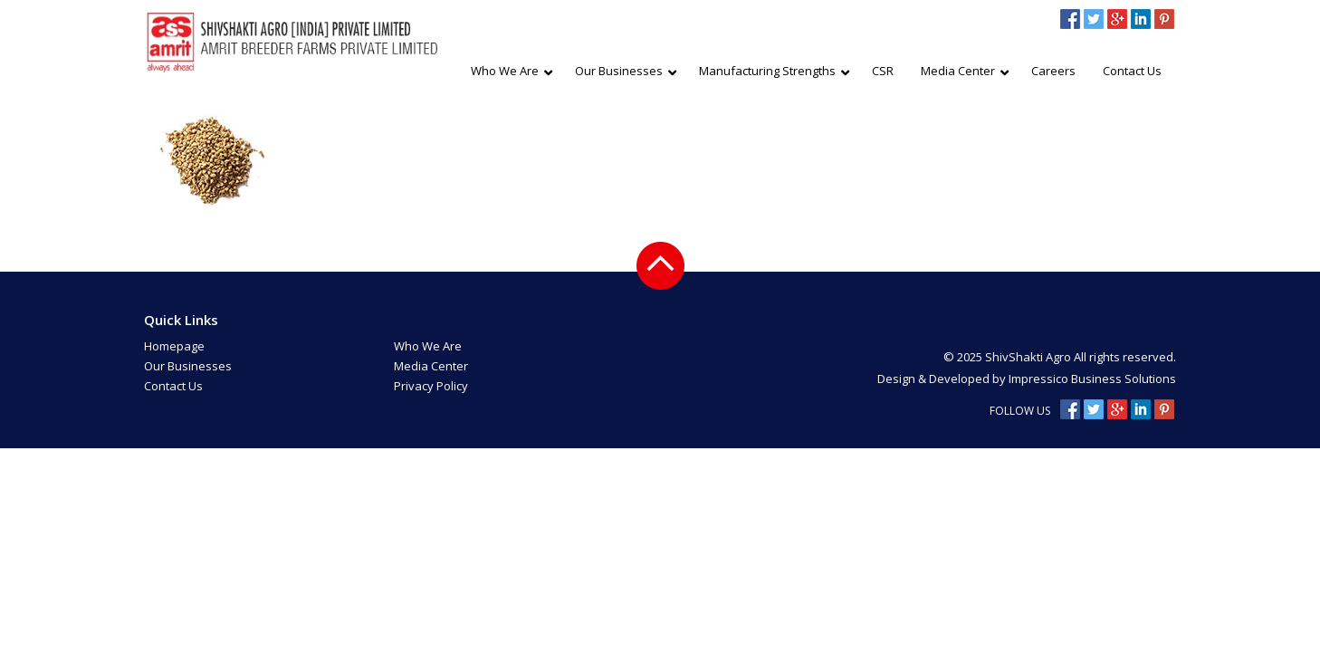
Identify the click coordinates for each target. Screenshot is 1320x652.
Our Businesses (188, 366)
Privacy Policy (431, 386)
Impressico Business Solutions (1092, 378)
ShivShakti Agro (1029, 357)
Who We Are (428, 346)
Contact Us (173, 386)
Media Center (431, 366)
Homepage (174, 346)
